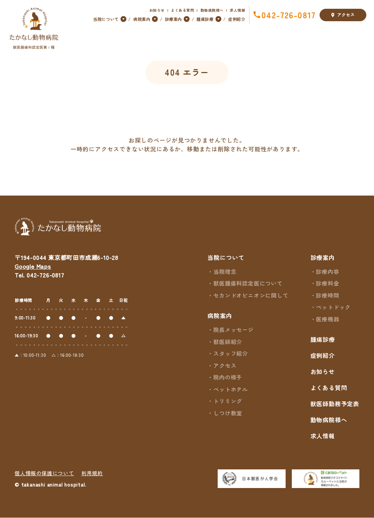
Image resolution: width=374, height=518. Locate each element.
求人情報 (237, 10)
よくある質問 (182, 10)
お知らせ (157, 10)
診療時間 (327, 295)
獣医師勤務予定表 (334, 404)
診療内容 (327, 272)
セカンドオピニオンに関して (250, 295)
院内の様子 (227, 377)
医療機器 (327, 319)
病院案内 (219, 315)
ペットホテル (230, 389)
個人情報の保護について (44, 473)
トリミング (227, 401)
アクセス (343, 15)
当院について (225, 257)
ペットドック (333, 307)
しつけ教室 (227, 413)
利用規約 (92, 473)
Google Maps (33, 266)
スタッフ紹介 (230, 354)
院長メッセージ (233, 330)
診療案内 (322, 257)
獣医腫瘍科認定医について (248, 283)
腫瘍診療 (322, 339)
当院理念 (224, 272)
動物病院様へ (212, 10)
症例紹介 (236, 19)
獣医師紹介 (227, 342)
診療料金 (327, 283)
